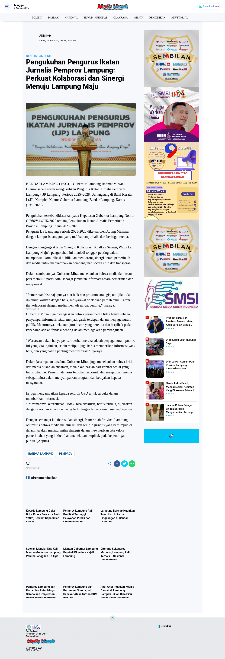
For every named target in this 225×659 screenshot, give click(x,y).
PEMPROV (65, 453)
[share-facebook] (116, 463)
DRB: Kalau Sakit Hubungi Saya (180, 341)
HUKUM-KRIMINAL (95, 17)
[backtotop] (112, 619)
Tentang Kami (32, 636)
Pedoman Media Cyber (36, 634)
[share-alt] (108, 463)
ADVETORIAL (182, 17)
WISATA (139, 17)
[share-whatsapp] (131, 463)
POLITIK (34, 17)
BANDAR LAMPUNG (38, 56)
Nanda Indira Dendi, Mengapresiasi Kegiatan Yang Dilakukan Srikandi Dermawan (179, 387)
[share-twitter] (123, 463)
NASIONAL (70, 17)
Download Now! (211, 6)
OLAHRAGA (120, 17)
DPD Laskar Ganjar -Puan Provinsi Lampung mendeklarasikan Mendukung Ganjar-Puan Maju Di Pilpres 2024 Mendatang (180, 365)
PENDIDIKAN (159, 17)
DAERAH (51, 17)
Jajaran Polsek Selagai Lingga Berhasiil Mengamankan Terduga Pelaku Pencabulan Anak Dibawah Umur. (179, 408)
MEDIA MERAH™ (33, 650)
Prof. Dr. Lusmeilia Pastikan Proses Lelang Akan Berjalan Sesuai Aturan (181, 321)
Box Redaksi (31, 631)
